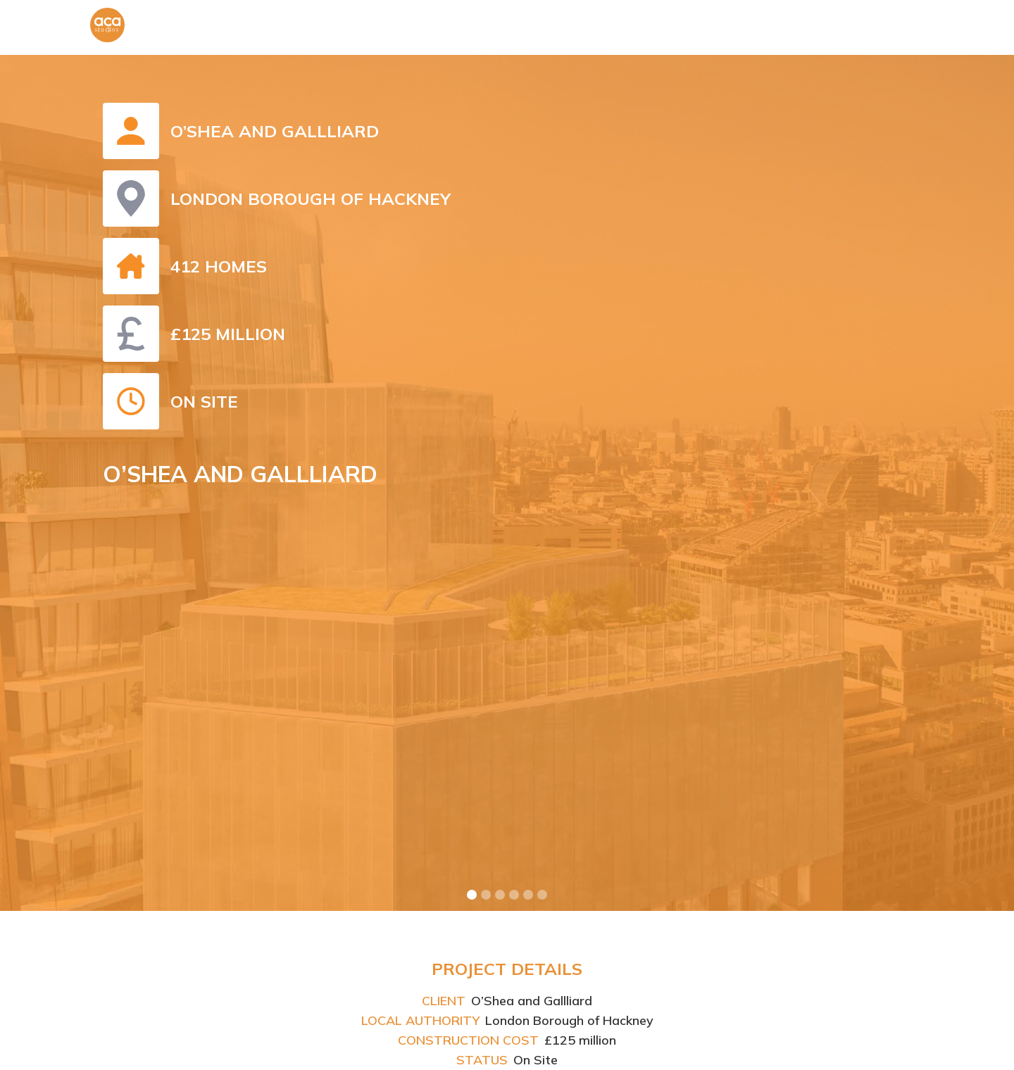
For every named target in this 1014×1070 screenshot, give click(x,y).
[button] (472, 895)
